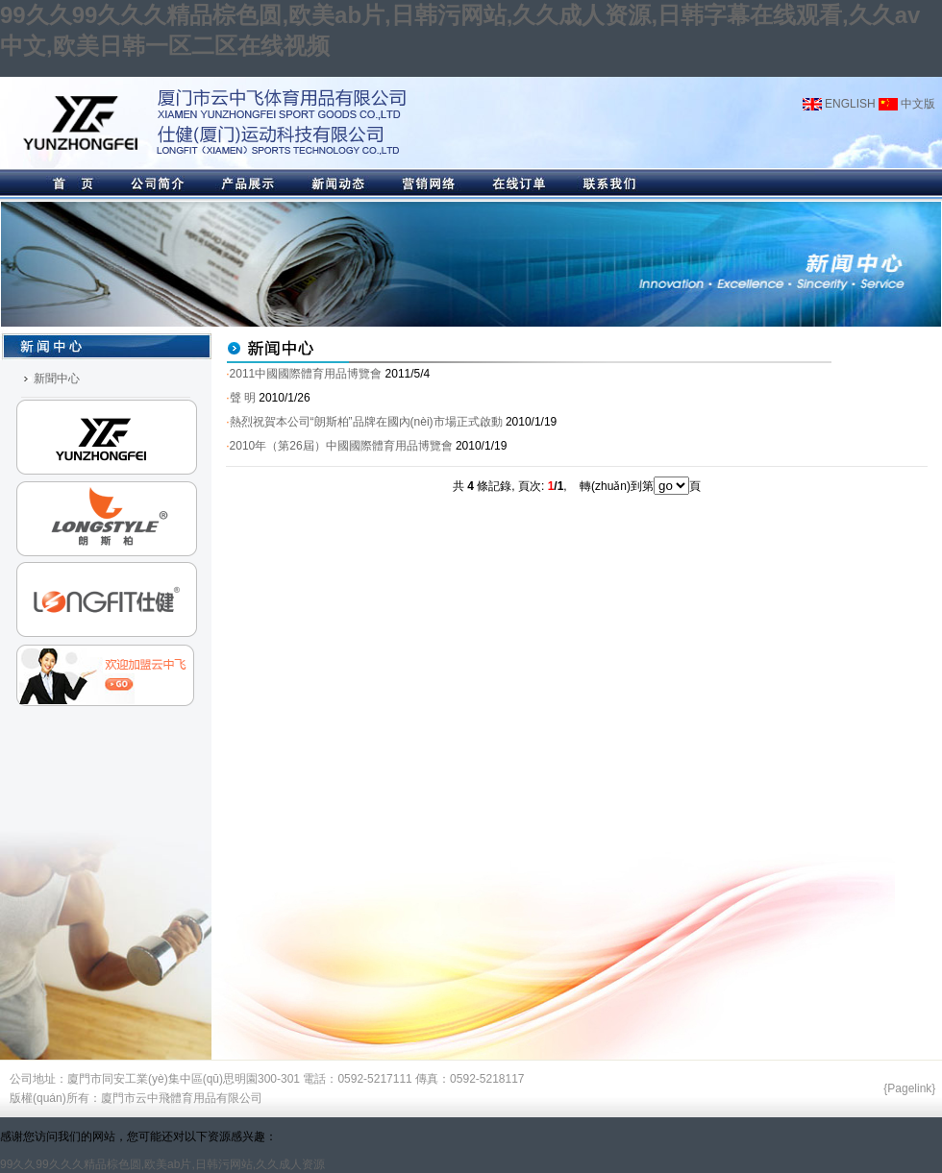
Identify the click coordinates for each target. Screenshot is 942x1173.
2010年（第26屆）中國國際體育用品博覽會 (341, 445)
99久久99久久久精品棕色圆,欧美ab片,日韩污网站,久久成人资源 (162, 1164)
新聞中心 (57, 378)
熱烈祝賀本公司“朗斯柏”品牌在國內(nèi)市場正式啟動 (366, 421)
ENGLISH (839, 103)
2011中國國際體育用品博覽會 (306, 373)
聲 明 (243, 397)
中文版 (907, 103)
